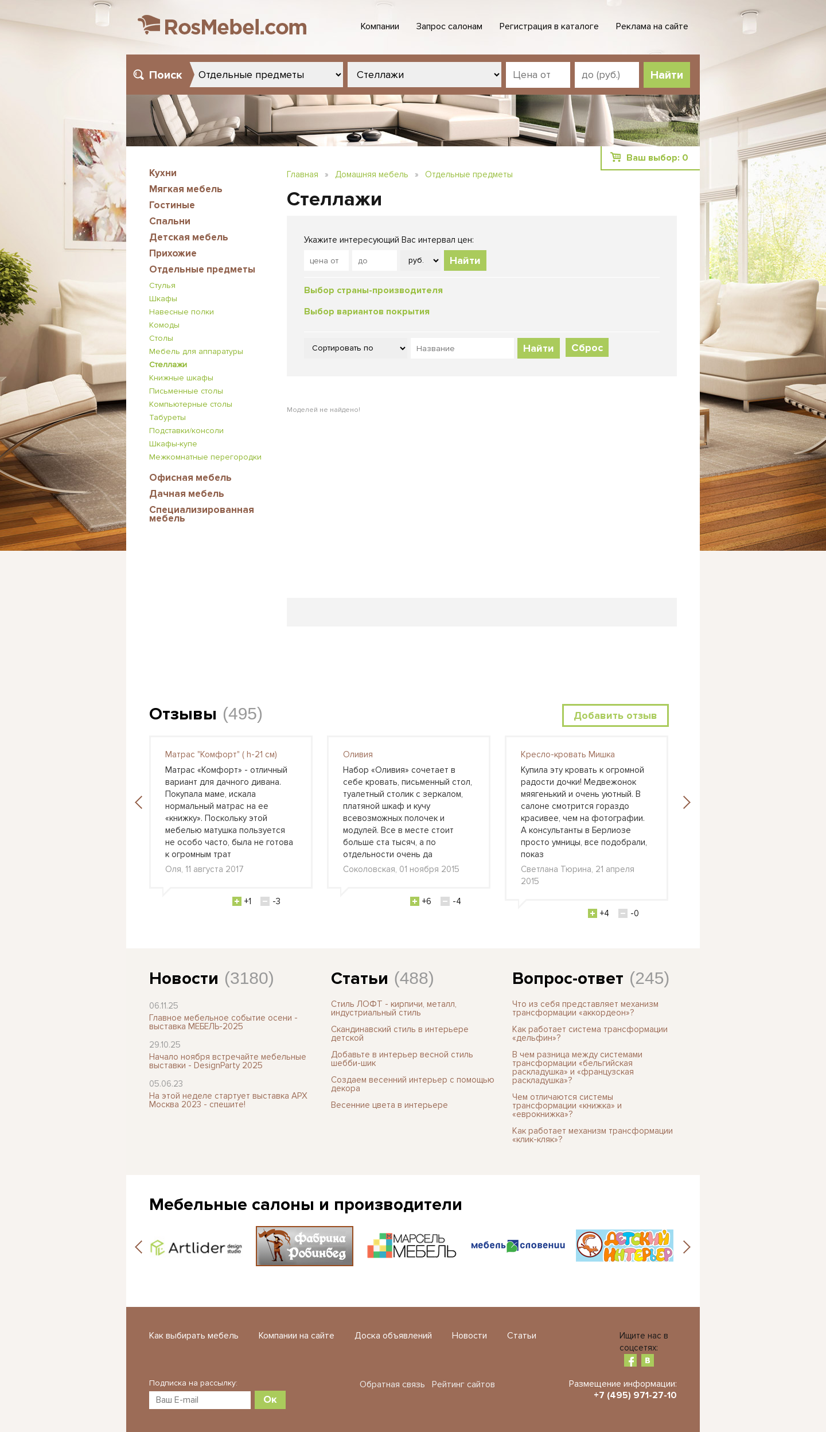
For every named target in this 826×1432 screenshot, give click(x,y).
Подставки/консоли (186, 430)
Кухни (163, 173)
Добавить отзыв (615, 715)
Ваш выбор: (657, 158)
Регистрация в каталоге (549, 26)
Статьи (359, 978)
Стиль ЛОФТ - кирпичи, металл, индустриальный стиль (394, 1008)
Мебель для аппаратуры (196, 351)
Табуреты (167, 417)
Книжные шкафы (181, 378)
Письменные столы (186, 391)
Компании (380, 26)
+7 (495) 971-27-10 (635, 1395)
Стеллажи (168, 364)
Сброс (587, 347)
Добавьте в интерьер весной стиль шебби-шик (402, 1058)
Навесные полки (181, 312)
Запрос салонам (449, 26)
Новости (184, 978)
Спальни (169, 221)
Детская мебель (188, 237)
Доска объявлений (393, 1335)
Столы (161, 338)
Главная (302, 174)
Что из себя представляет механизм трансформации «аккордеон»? (585, 1008)
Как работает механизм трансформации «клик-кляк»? (592, 1135)
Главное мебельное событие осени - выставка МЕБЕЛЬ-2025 (223, 1022)
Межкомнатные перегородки (205, 457)
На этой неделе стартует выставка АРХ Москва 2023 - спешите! (228, 1100)
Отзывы (183, 714)
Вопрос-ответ (568, 978)
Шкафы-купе (173, 444)
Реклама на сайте (652, 26)
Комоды (164, 325)
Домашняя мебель (371, 174)
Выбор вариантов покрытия (367, 311)
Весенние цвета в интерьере (389, 1105)
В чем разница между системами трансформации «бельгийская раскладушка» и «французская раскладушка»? (577, 1067)
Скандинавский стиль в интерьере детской (400, 1033)
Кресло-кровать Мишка (568, 754)
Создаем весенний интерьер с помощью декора (412, 1084)
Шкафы (163, 298)
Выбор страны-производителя (373, 290)
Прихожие (173, 253)
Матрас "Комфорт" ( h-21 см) (221, 754)
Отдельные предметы (202, 269)
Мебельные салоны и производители (305, 1204)
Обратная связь (392, 1384)
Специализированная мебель (201, 514)
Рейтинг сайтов (463, 1384)
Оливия (358, 754)
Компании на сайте (296, 1335)
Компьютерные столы (190, 404)
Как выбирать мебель (194, 1335)
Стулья (162, 285)
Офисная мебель (190, 478)
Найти (465, 260)
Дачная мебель (186, 494)
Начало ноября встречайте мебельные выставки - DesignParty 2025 (227, 1061)
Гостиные (172, 205)
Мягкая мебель (186, 189)
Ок (270, 1399)
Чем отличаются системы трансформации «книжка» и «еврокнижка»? (567, 1105)
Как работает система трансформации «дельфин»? (590, 1033)
